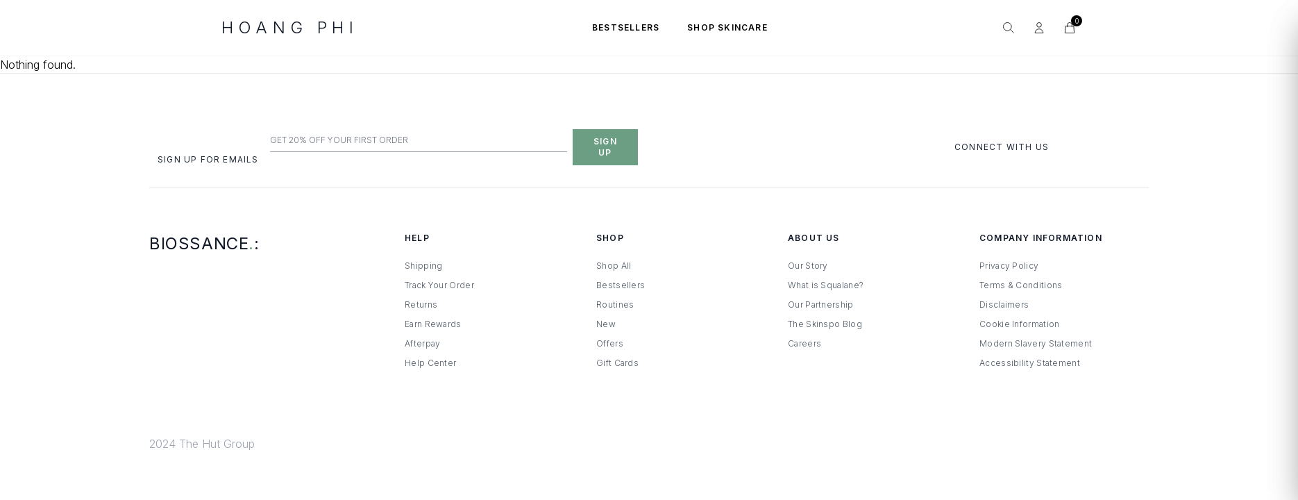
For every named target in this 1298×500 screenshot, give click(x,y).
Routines (615, 304)
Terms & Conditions (1020, 285)
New (606, 324)
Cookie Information (1019, 324)
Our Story (808, 265)
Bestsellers (620, 285)
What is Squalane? (825, 285)
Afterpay (422, 343)
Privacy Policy (1008, 265)
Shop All (613, 265)
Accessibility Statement (1029, 363)
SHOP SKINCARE (727, 27)
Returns (421, 304)
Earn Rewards (433, 324)
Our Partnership (821, 304)
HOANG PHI (289, 27)
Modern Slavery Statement (1035, 343)
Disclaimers (1004, 304)
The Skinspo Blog (825, 324)
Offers (609, 343)
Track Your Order (439, 285)
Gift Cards (617, 363)
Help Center (430, 363)
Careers (804, 343)
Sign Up (605, 147)
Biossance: (204, 243)
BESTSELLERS (625, 27)
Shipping (423, 265)
